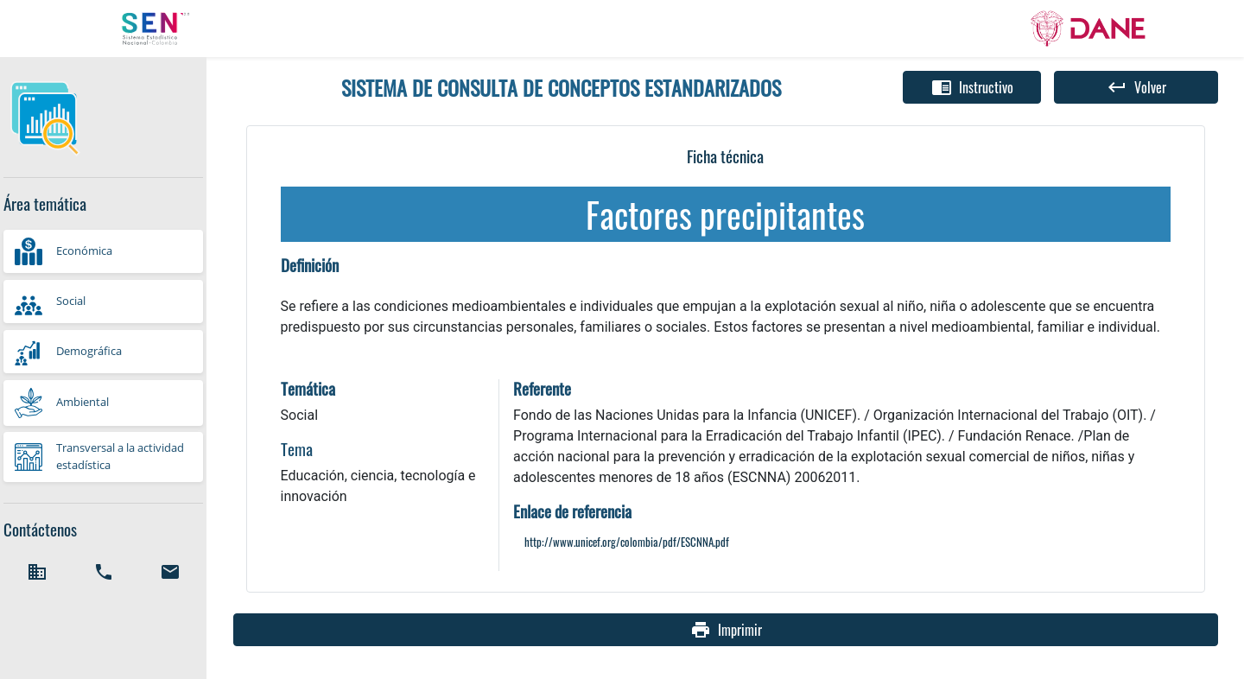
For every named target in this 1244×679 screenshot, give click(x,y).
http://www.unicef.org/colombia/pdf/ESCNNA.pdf (626, 542)
